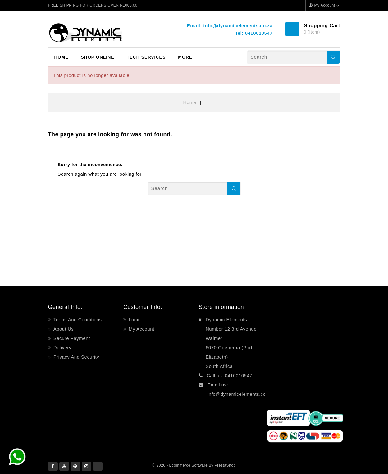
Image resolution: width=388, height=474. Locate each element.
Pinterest (75, 466)
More (185, 57)
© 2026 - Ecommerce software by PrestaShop (193, 465)
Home (61, 57)
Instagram (86, 466)
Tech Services (146, 57)
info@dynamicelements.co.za (237, 25)
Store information (221, 307)
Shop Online (97, 57)
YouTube (64, 466)
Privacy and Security (75, 356)
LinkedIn (98, 466)
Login (134, 319)
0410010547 (258, 33)
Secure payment (71, 338)
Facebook (53, 466)
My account (140, 329)
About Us (63, 329)
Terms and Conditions (77, 319)
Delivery (61, 347)
